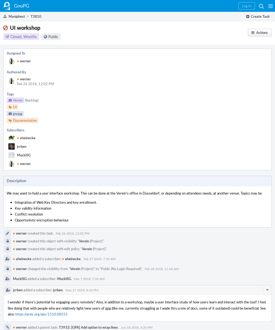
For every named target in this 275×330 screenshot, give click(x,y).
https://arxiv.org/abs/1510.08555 (41, 314)
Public (53, 36)
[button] (270, 6)
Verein (84, 241)
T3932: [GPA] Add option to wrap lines (88, 327)
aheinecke (26, 137)
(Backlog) (31, 100)
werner (24, 61)
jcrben (21, 146)
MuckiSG (24, 155)
